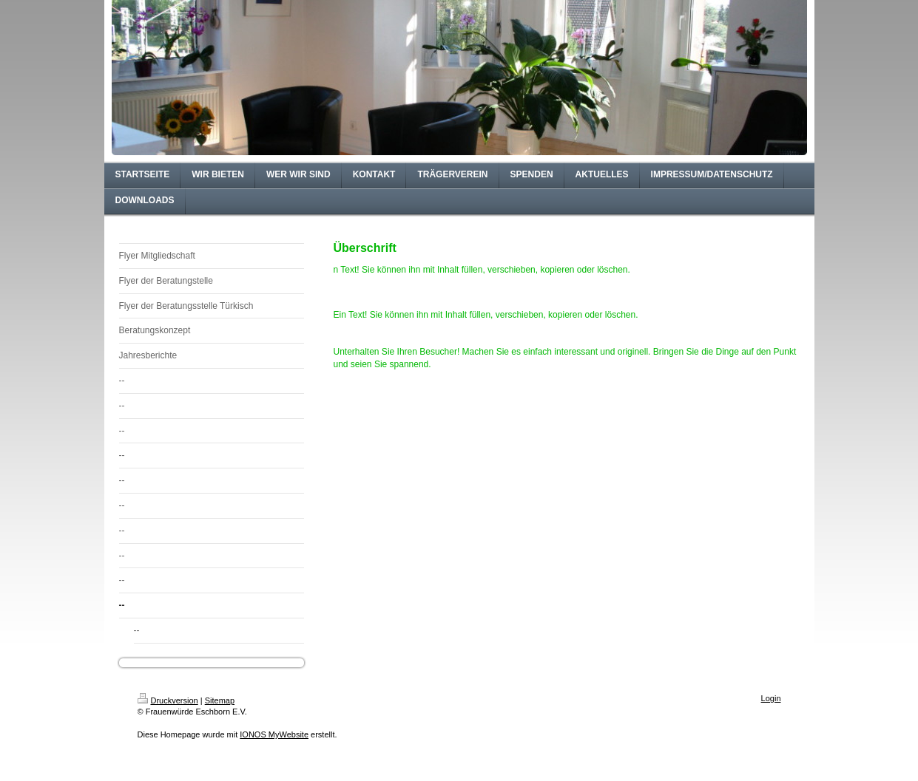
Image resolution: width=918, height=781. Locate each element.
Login (771, 698)
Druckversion (168, 700)
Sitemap (219, 700)
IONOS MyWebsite (274, 734)
